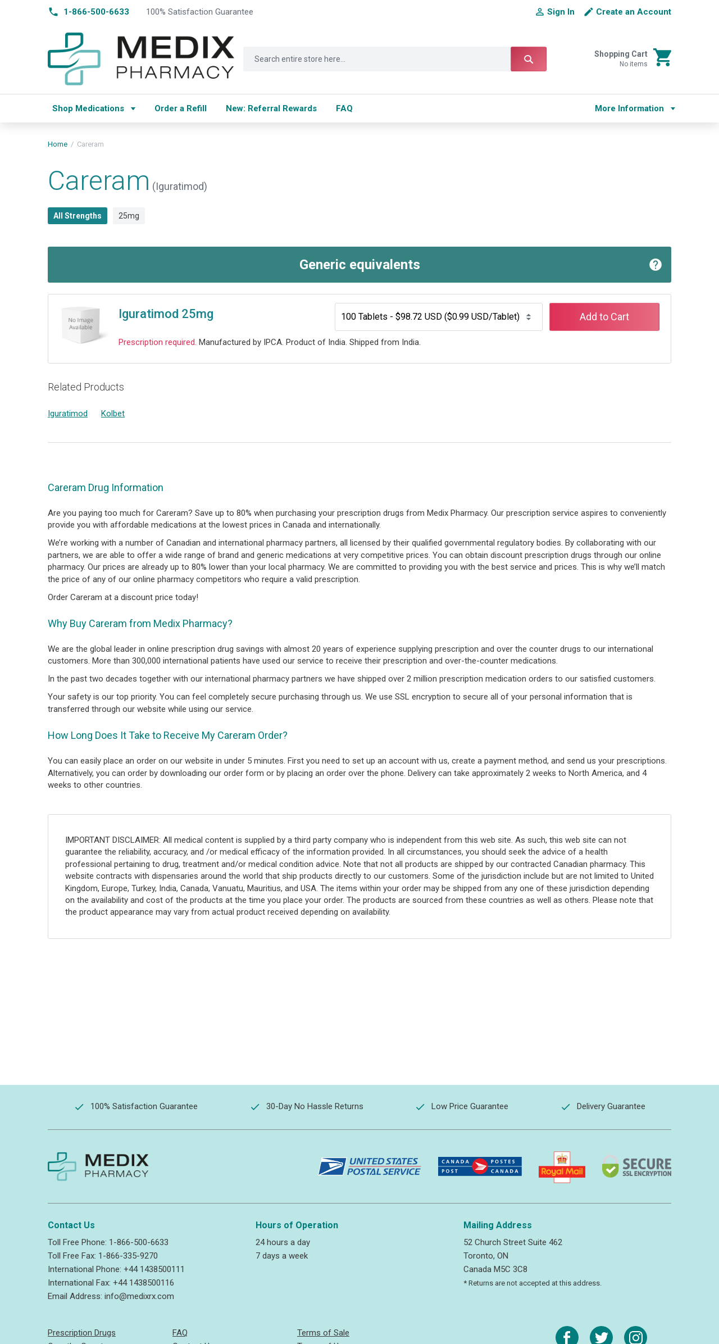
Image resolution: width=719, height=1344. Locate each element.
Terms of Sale (323, 1333)
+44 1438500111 (154, 1269)
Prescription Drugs (82, 1333)
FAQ (180, 1333)
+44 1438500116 (143, 1283)
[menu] (312, 108)
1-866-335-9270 (128, 1256)
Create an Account (633, 12)
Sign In (561, 12)
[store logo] (141, 59)
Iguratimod (68, 413)
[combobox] (395, 59)
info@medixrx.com (139, 1296)
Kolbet (113, 413)
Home (57, 144)
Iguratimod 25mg (166, 314)
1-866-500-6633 (139, 1242)
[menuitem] (93, 108)
